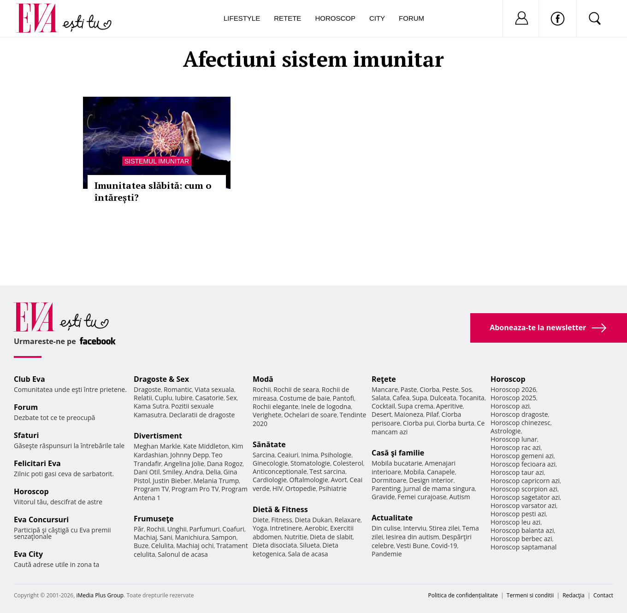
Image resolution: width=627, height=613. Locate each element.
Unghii (177, 529)
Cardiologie (270, 479)
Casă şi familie (398, 453)
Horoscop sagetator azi (525, 497)
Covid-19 (444, 545)
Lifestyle (242, 18)
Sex (231, 397)
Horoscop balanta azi (522, 530)
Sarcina (264, 454)
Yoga (260, 528)
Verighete (267, 414)
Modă (263, 379)
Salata (381, 397)
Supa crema (415, 406)
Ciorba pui (418, 423)
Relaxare (348, 519)
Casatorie (209, 397)
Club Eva (29, 379)
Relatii (143, 397)
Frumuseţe (154, 519)
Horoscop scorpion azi (524, 489)
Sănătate (269, 444)
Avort (339, 479)
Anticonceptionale (280, 471)
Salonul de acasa (183, 554)
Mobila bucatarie (397, 463)
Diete (260, 519)
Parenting (386, 488)
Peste (450, 389)
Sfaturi (26, 435)
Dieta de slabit (331, 536)
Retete (287, 18)
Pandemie (387, 553)
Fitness (281, 519)
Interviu (414, 528)
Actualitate (392, 518)
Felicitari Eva (37, 463)
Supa (419, 397)
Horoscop (335, 18)
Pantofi (343, 398)
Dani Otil (147, 471)
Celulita (162, 545)
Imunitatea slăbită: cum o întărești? (153, 191)
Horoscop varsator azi (523, 505)
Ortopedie (300, 488)
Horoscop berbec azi (521, 538)
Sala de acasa (308, 553)
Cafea (400, 397)
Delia (213, 471)
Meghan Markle (157, 446)
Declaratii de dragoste (202, 414)
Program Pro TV (195, 489)
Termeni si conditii (530, 595)
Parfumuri (204, 529)
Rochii (156, 529)
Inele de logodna (326, 406)
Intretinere (286, 528)
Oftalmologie (309, 479)
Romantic (178, 389)
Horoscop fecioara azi (523, 464)
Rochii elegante (275, 406)
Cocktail (383, 406)
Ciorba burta (455, 423)
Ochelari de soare (310, 414)
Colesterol (348, 463)
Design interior (431, 480)
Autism (459, 496)
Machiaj (145, 537)
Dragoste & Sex (161, 379)
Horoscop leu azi (515, 522)
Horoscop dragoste (519, 414)
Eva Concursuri (41, 519)
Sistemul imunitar (156, 161)
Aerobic (316, 528)
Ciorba (429, 389)
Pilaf (432, 414)
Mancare (385, 389)
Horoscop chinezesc (520, 422)
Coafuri (233, 529)
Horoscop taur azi (517, 472)
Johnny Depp (189, 454)
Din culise (386, 528)
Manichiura (192, 537)
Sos (466, 389)
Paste (409, 389)
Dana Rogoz (225, 463)
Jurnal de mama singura (439, 488)
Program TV (151, 489)
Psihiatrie (333, 488)
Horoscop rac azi (516, 447)
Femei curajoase (421, 496)
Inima (309, 454)
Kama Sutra (151, 406)
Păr (139, 529)
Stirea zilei (444, 528)
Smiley (172, 471)
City (377, 18)
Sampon (224, 537)
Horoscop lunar (514, 439)
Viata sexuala (214, 389)
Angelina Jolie (184, 463)
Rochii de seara (296, 389)
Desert (381, 414)
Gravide (383, 496)
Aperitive (449, 406)
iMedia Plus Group (100, 595)
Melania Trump (216, 480)
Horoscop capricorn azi (525, 480)
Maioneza (408, 414)
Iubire (183, 397)
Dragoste (147, 389)
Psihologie (336, 454)
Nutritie (295, 536)
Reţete (384, 379)
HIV (277, 488)
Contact (603, 595)
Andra (194, 471)
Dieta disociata (275, 545)
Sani (166, 537)
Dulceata (443, 397)
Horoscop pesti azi (518, 513)
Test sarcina (327, 471)
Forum (411, 18)
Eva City (28, 554)
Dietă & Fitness (280, 509)
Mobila (414, 471)
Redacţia (573, 595)
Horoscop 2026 (513, 389)
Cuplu (163, 397)
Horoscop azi (510, 406)
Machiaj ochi (194, 545)
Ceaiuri (288, 454)
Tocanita (472, 397)
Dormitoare (389, 480)
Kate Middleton (206, 446)
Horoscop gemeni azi (522, 455)
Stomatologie (310, 463)
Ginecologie (270, 463)
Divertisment (158, 436)
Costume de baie (304, 398)
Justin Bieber (171, 480)
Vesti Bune (412, 545)
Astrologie (506, 430)
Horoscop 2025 (513, 397)
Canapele (441, 471)
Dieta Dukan (313, 519)
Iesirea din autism (412, 536)
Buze (141, 545)
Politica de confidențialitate (463, 595)
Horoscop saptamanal (523, 547)
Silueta (310, 545)
